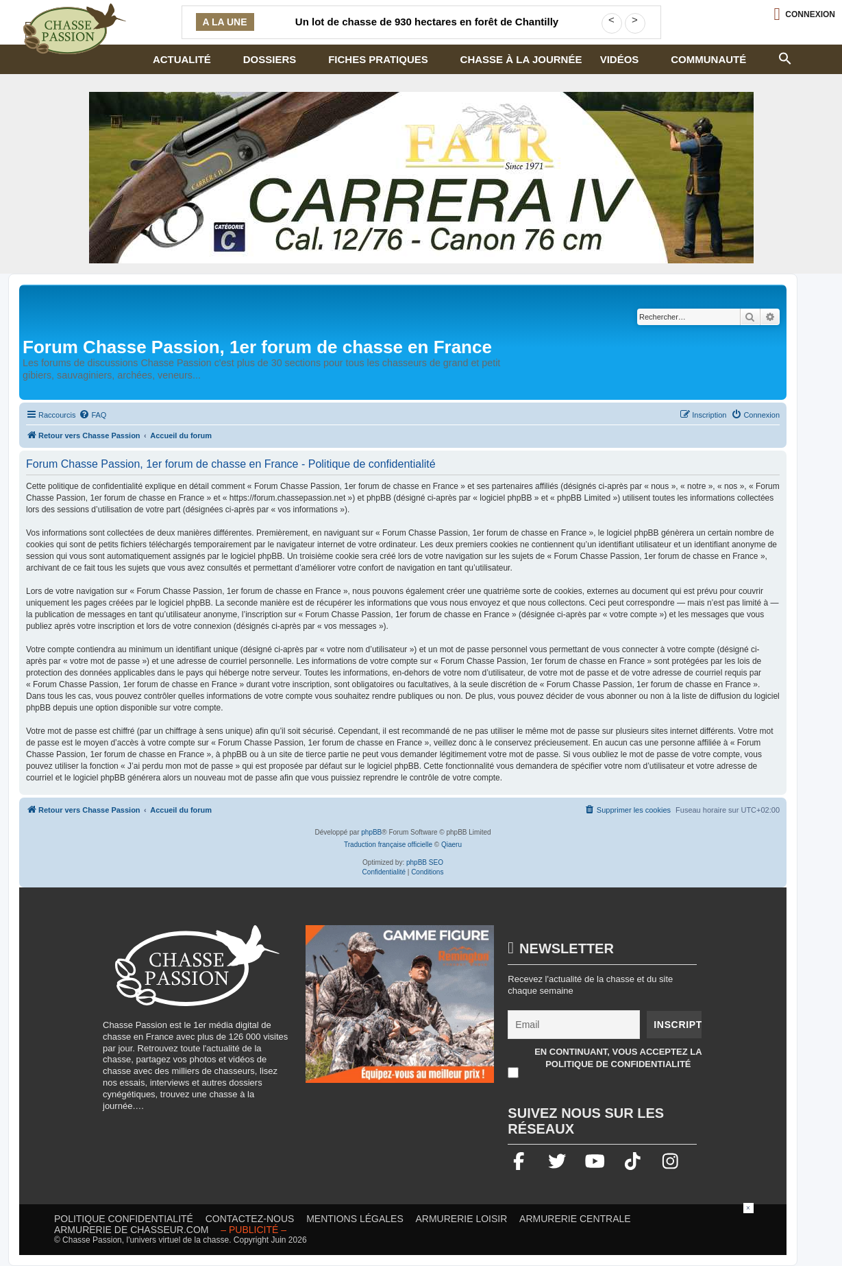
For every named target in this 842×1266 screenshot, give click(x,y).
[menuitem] (92, 415)
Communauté (708, 59)
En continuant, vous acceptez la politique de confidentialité (618, 1058)
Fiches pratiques (378, 59)
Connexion (810, 14)
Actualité (182, 59)
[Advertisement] (421, 1234)
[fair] (421, 177)
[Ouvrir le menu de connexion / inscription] (804, 14)
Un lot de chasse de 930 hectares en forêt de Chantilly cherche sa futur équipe (426, 30)
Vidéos (619, 59)
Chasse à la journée (521, 59)
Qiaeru (451, 844)
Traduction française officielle (388, 844)
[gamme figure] (400, 1011)
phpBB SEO (424, 862)
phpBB (371, 832)
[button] (785, 57)
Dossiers (270, 59)
